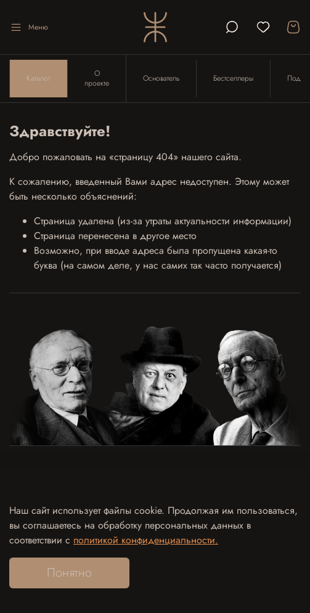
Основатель (161, 78)
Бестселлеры (233, 78)
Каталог (39, 78)
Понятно (69, 573)
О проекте (96, 78)
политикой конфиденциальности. (145, 540)
